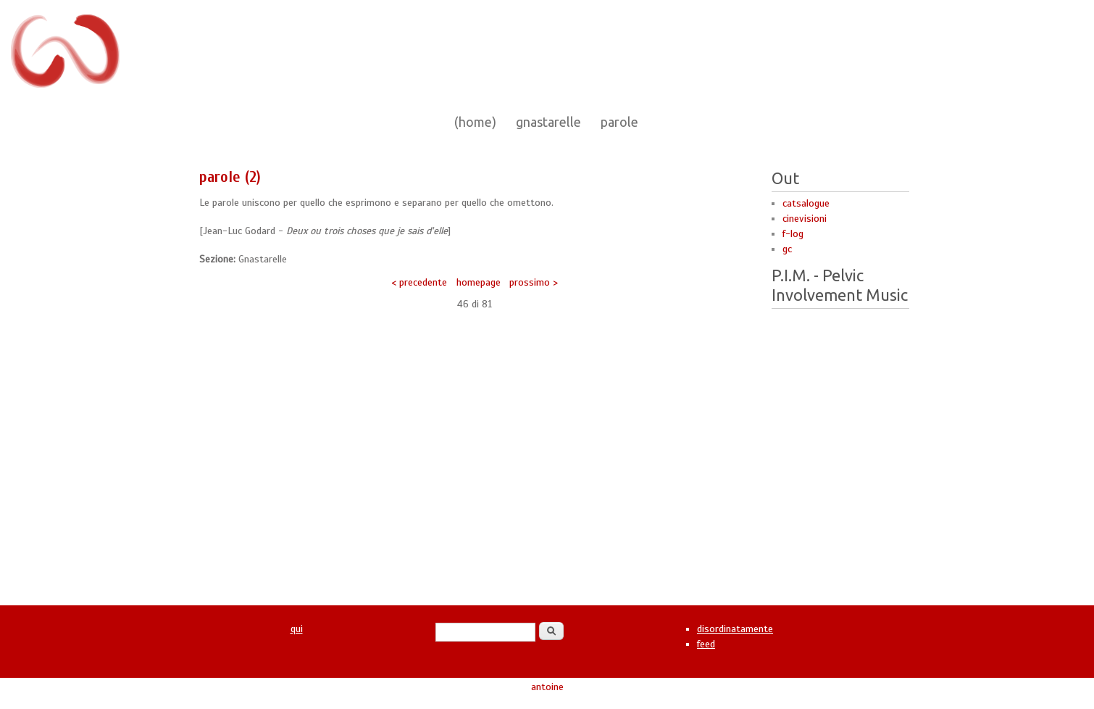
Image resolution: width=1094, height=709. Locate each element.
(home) (475, 122)
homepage (478, 282)
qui (297, 629)
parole (619, 122)
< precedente (419, 282)
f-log (792, 234)
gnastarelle (548, 122)
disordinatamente (735, 629)
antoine (547, 687)
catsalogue (806, 203)
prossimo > (533, 282)
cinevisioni (804, 218)
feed (706, 644)
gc (787, 249)
